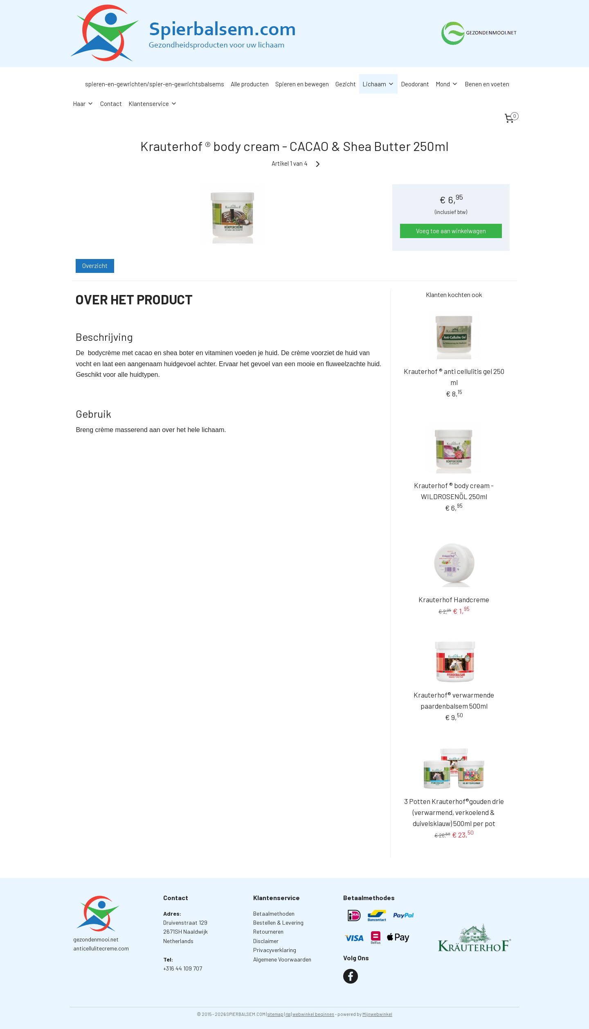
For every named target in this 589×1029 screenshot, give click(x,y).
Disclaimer (266, 940)
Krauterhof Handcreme (453, 599)
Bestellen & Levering (278, 922)
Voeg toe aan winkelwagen (451, 230)
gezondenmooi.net (96, 939)
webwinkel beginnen (313, 1014)
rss (288, 1014)
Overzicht (95, 265)
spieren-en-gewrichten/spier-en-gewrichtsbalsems (154, 84)
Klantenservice (152, 103)
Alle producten (250, 84)
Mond (447, 84)
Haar (83, 103)
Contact (111, 103)
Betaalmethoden (273, 913)
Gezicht (345, 84)
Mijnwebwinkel (377, 1014)
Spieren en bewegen (302, 84)
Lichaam (378, 84)
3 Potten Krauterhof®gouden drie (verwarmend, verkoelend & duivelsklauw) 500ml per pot (454, 812)
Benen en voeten (487, 84)
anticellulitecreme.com (101, 948)
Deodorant (415, 84)
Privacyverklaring (274, 949)
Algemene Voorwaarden (282, 959)
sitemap (275, 1014)
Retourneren (268, 931)
